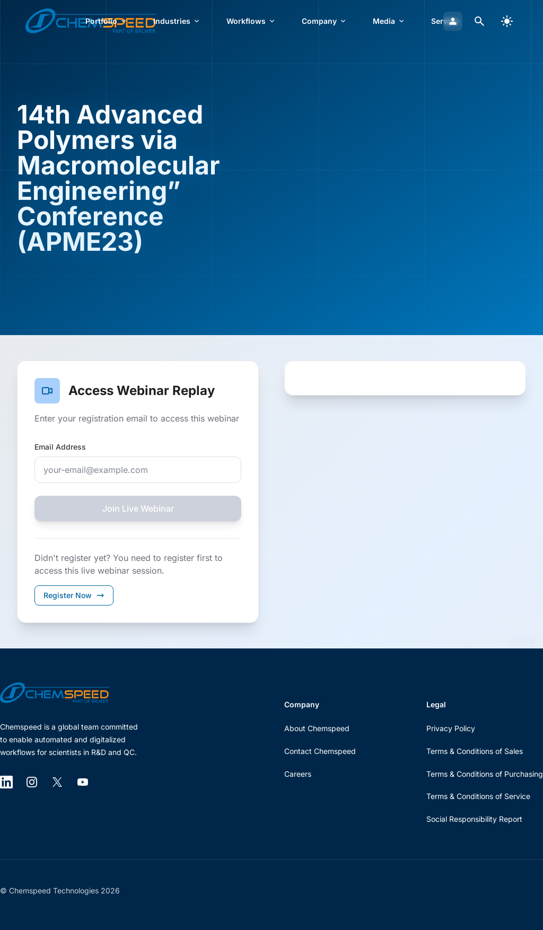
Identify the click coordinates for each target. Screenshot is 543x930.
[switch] (507, 21)
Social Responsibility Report (474, 818)
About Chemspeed (316, 728)
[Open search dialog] (479, 21)
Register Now (73, 595)
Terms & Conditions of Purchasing (484, 773)
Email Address (60, 446)
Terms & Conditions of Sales (474, 751)
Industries (177, 20)
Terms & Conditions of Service (478, 796)
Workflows (251, 20)
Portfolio (106, 20)
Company (324, 20)
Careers (297, 773)
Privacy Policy (450, 728)
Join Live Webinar (138, 508)
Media (389, 20)
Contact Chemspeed (320, 751)
